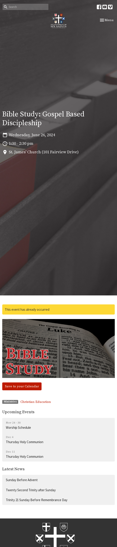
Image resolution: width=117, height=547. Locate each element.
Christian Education (35, 402)
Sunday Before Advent (22, 480)
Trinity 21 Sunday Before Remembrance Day (36, 500)
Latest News (13, 469)
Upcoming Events (18, 412)
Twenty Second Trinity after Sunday (31, 490)
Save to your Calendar (22, 386)
